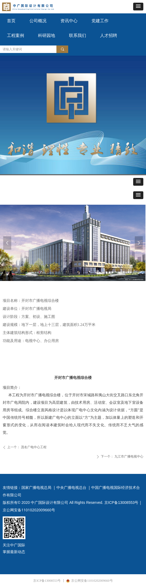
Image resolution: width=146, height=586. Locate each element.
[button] (138, 6)
